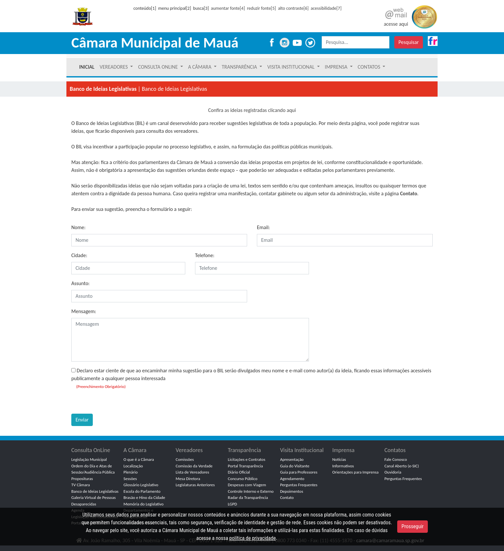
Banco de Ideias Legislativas (95, 491)
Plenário (130, 472)
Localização (133, 465)
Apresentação (291, 459)
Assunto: (80, 283)
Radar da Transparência (248, 497)
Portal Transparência (245, 465)
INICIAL (86, 67)
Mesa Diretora (188, 478)
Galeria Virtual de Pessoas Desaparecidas (93, 500)
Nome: (78, 227)
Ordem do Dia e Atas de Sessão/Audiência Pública (93, 469)
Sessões (130, 478)
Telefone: (204, 255)
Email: (263, 227)
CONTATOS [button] (370, 67)
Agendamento (292, 478)
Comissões (185, 459)
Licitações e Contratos (246, 459)
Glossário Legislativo (140, 484)
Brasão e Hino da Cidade (144, 497)
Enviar (82, 420)
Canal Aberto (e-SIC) (402, 465)
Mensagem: (83, 311)
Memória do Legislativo (143, 504)
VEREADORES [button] (114, 67)
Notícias (339, 459)
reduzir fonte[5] (261, 8)
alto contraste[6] (293, 8)
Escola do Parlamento (142, 491)
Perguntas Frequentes (298, 484)
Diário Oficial (239, 472)
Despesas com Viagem (247, 484)
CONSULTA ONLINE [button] (158, 67)
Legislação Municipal (89, 459)
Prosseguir (412, 526)
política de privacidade (252, 538)
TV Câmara (80, 484)
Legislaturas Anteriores (195, 484)
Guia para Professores (298, 472)
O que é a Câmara (138, 459)
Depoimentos (291, 491)
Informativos (343, 465)
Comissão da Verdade (194, 465)
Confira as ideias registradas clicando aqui (252, 110)
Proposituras (82, 478)
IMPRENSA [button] (337, 67)
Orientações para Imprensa (355, 472)
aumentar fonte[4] (228, 8)
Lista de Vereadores (192, 472)
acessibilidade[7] (326, 8)
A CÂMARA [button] (200, 67)
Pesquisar (409, 42)
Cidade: (79, 255)
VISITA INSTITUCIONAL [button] (291, 67)
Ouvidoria (393, 472)
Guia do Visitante (294, 465)
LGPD (232, 504)
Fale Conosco (396, 459)
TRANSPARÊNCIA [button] (240, 67)
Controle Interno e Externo (251, 491)
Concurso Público (243, 478)
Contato (408, 193)
